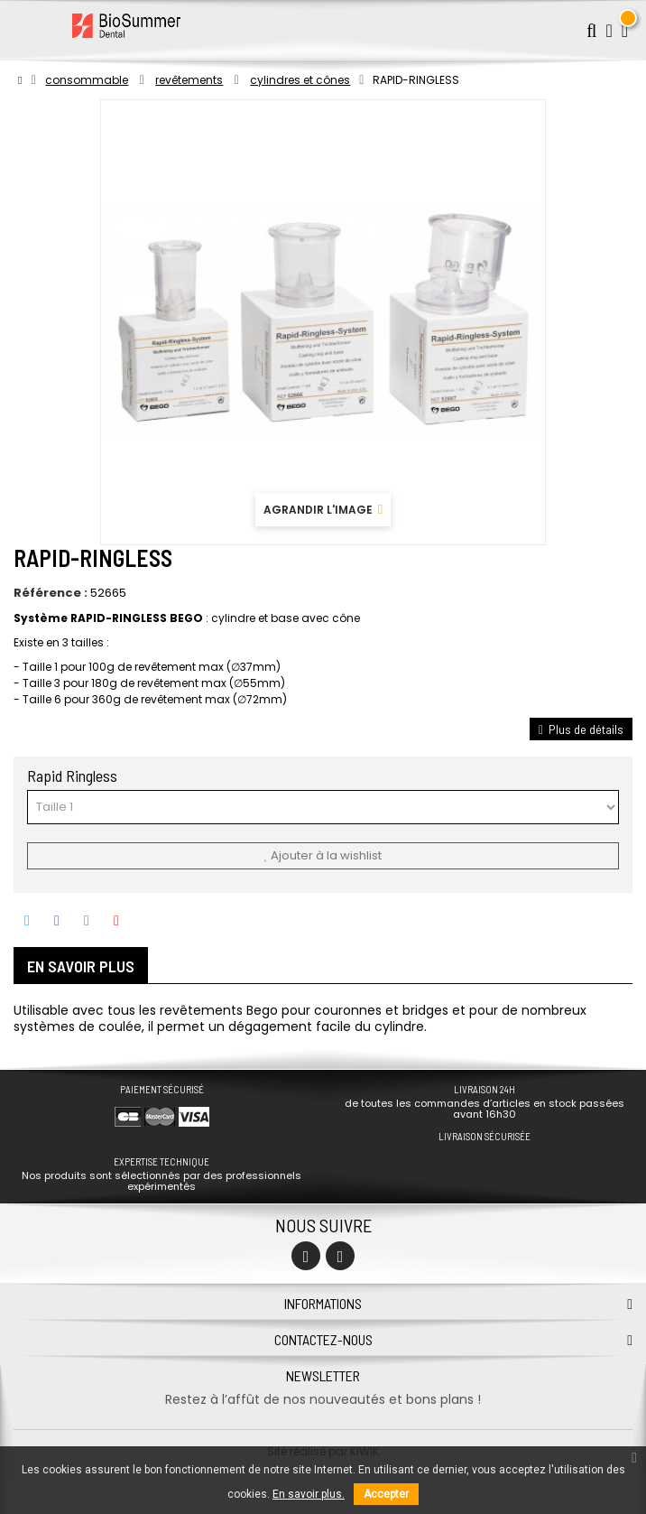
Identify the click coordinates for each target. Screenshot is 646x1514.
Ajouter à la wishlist (323, 855)
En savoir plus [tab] (80, 966)
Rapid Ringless (74, 775)
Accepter (386, 1494)
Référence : (51, 593)
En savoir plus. (308, 1494)
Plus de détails (581, 729)
